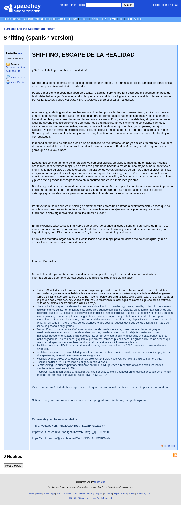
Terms (82, 493)
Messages (41, 18)
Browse (17, 18)
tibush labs (99, 482)
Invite (113, 18)
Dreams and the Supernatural (15, 69)
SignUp (174, 4)
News (39, 493)
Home (7, 18)
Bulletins (62, 18)
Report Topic (168, 446)
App (121, 18)
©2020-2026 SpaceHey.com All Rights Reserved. (90, 498)
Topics (15, 77)
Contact (108, 493)
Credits (67, 493)
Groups (84, 18)
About (137, 18)
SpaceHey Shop (144, 493)
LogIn (164, 4)
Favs (105, 18)
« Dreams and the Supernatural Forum (29, 28)
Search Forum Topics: (73, 4)
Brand (59, 493)
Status (131, 493)
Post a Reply (13, 465)
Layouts (95, 18)
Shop (129, 18)
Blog (52, 18)
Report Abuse (120, 493)
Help (156, 4)
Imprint (99, 493)
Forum (73, 18)
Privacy (90, 493)
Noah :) (22, 53)
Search (128, 4)
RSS (75, 493)
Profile (15, 82)
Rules (46, 493)
